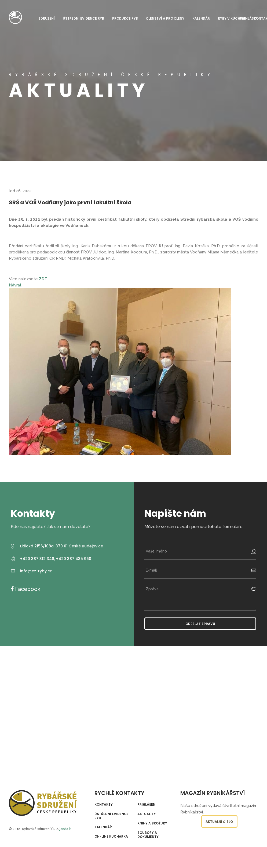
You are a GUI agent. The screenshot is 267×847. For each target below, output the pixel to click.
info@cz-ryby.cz (36, 571)
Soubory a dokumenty (148, 835)
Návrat (15, 285)
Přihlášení (146, 804)
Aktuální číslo (219, 821)
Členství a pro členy (165, 18)
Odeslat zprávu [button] (200, 623)
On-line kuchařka (111, 836)
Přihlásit (248, 18)
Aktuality (146, 814)
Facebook (27, 589)
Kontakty (103, 804)
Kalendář (201, 18)
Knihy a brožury (152, 823)
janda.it (65, 829)
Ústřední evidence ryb (83, 18)
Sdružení (46, 18)
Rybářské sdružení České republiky (15, 17)
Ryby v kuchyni (232, 18)
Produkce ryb (125, 18)
